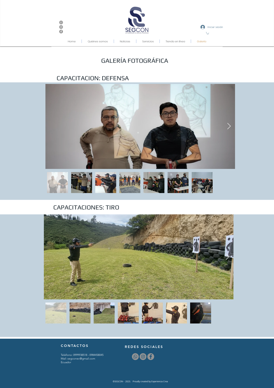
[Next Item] (229, 126)
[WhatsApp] (61, 22)
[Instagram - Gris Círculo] (61, 27)
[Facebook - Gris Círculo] (61, 31)
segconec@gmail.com (81, 358)
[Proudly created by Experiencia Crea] (150, 381)
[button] (207, 33)
